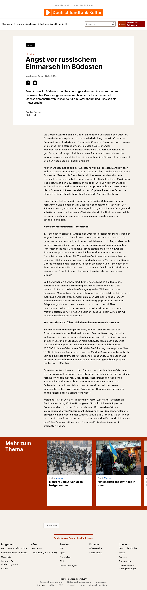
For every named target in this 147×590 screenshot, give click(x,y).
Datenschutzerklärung (51, 582)
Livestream (36, 548)
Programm (19, 24)
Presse (122, 552)
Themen (6, 24)
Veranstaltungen (68, 565)
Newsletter (65, 556)
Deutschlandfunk (61, 5)
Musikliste (55, 24)
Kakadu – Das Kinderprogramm (9, 563)
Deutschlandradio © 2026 (73, 578)
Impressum (101, 582)
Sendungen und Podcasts (14, 552)
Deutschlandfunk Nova (83, 5)
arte (83, 585)
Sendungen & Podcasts (37, 24)
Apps (62, 552)
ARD (51, 585)
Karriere (123, 556)
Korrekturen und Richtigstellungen (127, 567)
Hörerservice (95, 548)
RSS (62, 561)
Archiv (65, 24)
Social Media (95, 552)
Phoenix (71, 585)
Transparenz (125, 561)
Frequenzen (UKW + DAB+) (43, 552)
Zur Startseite (51, 525)
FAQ (62, 548)
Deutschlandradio (128, 548)
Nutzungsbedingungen (79, 582)
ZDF (61, 585)
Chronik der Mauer (98, 585)
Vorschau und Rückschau (14, 548)
